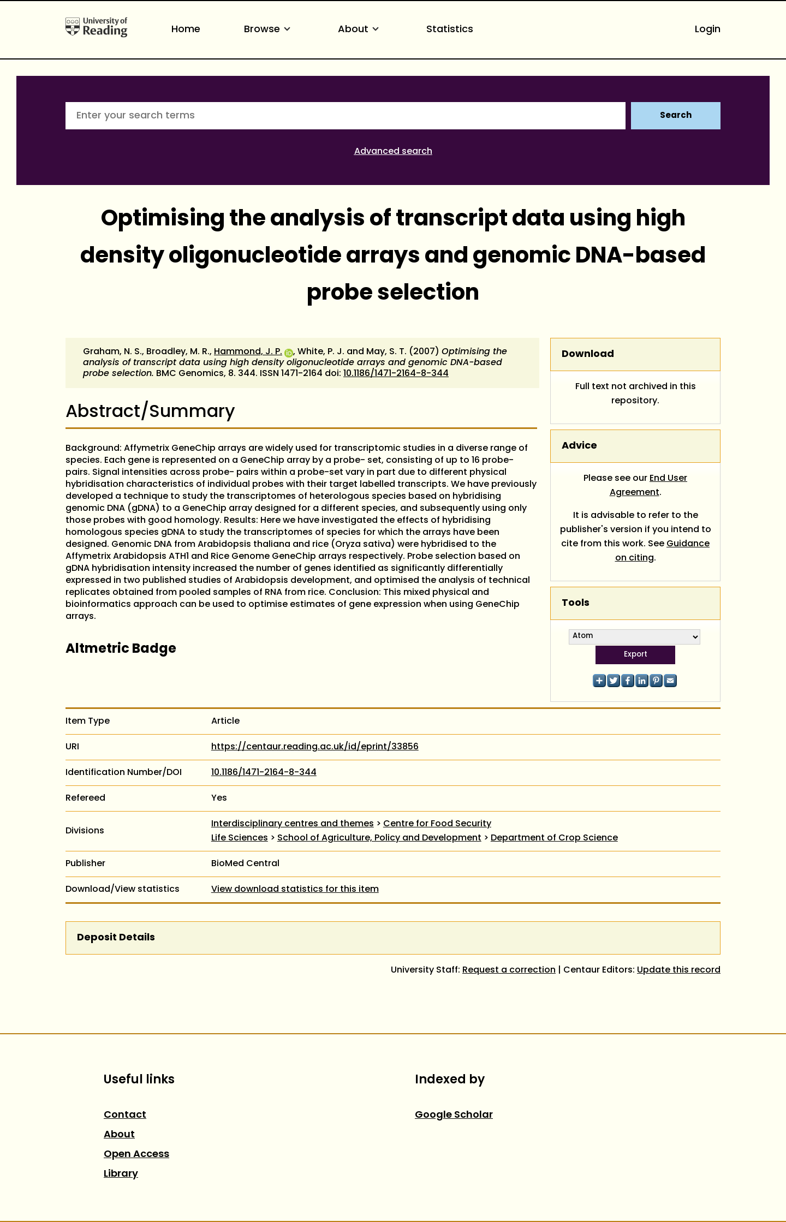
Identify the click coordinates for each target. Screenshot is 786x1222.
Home (185, 30)
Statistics (449, 30)
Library (121, 1174)
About (360, 30)
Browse (269, 30)
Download (588, 354)
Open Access (136, 1154)
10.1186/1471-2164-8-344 (396, 374)
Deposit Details (116, 937)
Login (707, 30)
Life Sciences (239, 838)
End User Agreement (649, 486)
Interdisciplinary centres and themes (292, 824)
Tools (576, 603)
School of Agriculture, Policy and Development (379, 838)
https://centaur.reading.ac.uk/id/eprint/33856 (315, 747)
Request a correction (509, 970)
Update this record (678, 970)
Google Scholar (454, 1115)
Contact (125, 1115)
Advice (579, 446)
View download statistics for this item (295, 890)
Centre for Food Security (437, 824)
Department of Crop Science (554, 838)
